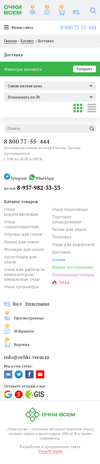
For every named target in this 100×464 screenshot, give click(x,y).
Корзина (21, 344)
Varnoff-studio (50, 451)
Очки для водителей (73, 244)
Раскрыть (85, 68)
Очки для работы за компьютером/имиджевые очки (24, 274)
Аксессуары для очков (20, 259)
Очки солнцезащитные (21, 224)
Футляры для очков (24, 249)
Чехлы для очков (69, 229)
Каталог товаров (21, 201)
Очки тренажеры (21, 286)
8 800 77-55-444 (78, 27)
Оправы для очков (23, 234)
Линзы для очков (21, 241)
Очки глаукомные (70, 209)
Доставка (61, 251)
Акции (58, 259)
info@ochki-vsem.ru (26, 357)
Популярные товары (73, 274)
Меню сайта (18, 27)
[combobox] (50, 86)
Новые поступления (72, 267)
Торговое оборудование (66, 219)
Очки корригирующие (21, 212)
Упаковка (61, 236)
